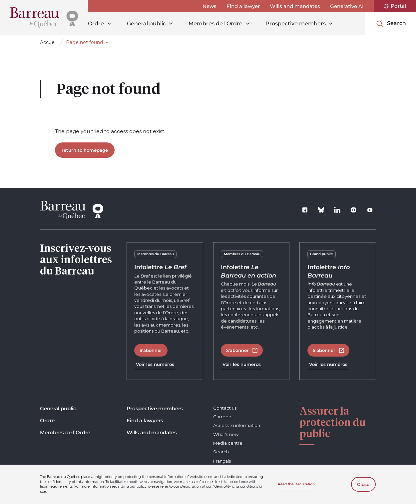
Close (363, 484)
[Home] (44, 17)
